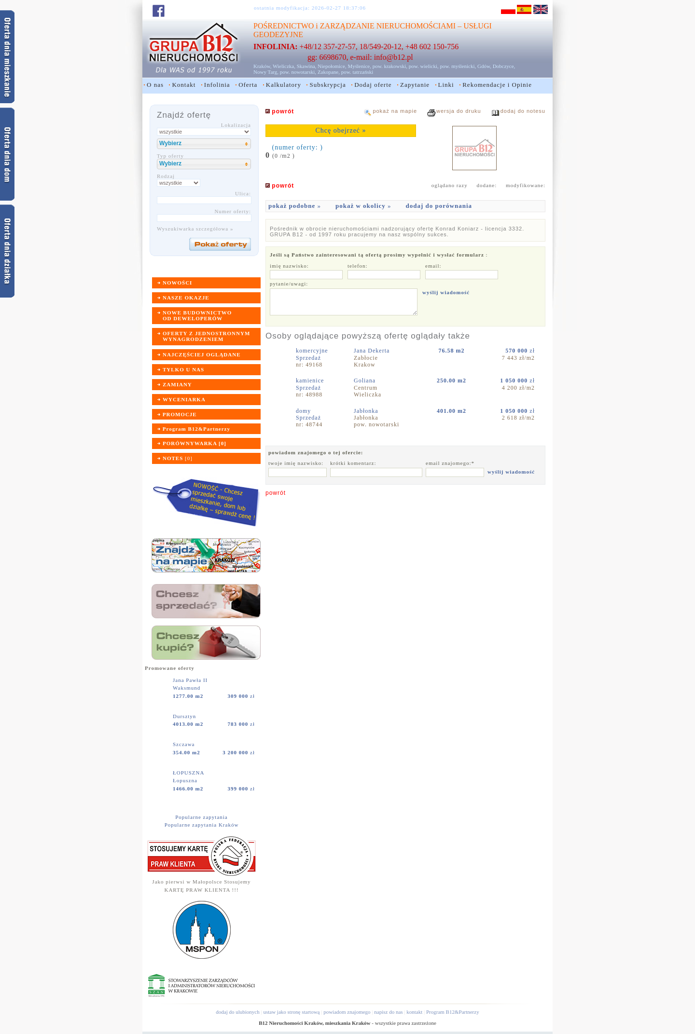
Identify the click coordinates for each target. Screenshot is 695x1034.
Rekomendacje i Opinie (497, 84)
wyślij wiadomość (446, 292)
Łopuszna (185, 780)
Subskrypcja (327, 84)
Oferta (247, 84)
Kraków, (262, 66)
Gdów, (484, 66)
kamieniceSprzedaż (310, 384)
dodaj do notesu (522, 111)
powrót (275, 493)
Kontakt (183, 84)
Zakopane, (329, 72)
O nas (155, 84)
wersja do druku (458, 111)
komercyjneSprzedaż (312, 354)
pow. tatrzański (357, 72)
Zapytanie (415, 84)
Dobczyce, (504, 66)
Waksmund (186, 688)
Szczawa (184, 744)
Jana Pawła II (191, 680)
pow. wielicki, (424, 66)
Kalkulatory (283, 84)
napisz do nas (388, 1012)
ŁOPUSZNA (189, 773)
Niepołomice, (332, 66)
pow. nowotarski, (298, 72)
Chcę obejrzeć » (340, 130)
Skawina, (307, 66)
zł (241, 696)
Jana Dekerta (372, 350)
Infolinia (217, 84)
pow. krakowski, (390, 66)
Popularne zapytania (201, 817)
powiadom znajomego (346, 1012)
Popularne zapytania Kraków (202, 825)
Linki (446, 84)
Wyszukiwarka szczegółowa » (195, 228)
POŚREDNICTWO (283, 26)
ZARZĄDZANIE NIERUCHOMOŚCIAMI (388, 26)
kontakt (414, 1012)
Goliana (365, 380)
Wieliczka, (284, 66)
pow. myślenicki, (458, 66)
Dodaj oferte (372, 84)
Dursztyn (185, 716)
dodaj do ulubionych (237, 1012)
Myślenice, (359, 66)
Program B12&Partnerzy (452, 1012)
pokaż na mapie (395, 111)
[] (178, 458)
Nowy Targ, (265, 72)
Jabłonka (367, 411)
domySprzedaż (308, 414)
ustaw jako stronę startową (291, 1012)
